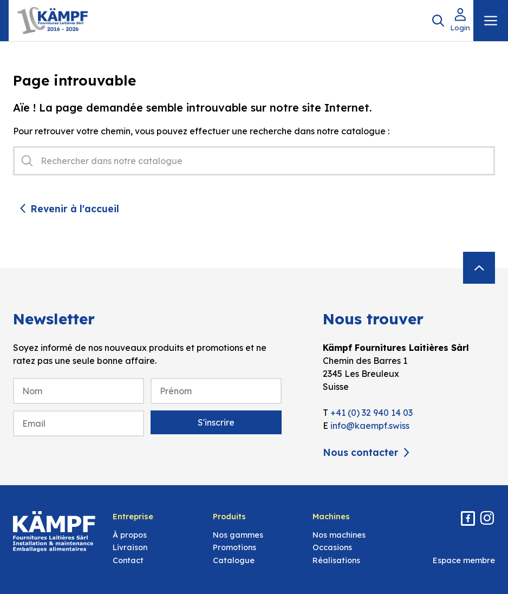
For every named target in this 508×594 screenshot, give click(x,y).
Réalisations (336, 560)
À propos (130, 535)
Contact (128, 560)
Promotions (234, 547)
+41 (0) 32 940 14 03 (371, 412)
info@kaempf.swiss (369, 425)
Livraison (130, 547)
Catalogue (234, 560)
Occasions (332, 547)
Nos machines (339, 535)
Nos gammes (238, 535)
